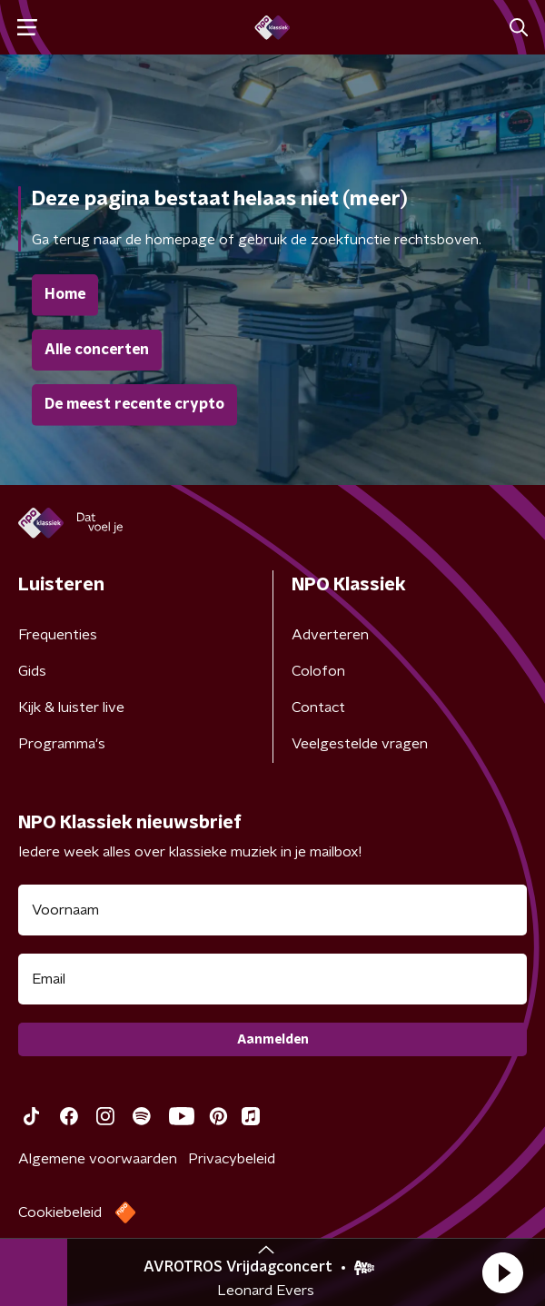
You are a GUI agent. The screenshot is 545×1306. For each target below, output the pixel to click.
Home (65, 294)
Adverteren (330, 635)
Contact (318, 707)
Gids (32, 671)
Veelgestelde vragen (360, 744)
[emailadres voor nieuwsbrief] (272, 979)
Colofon (318, 671)
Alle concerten (97, 349)
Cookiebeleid (60, 1212)
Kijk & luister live (71, 707)
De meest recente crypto (134, 404)
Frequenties (57, 635)
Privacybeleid (231, 1159)
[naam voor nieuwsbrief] (272, 910)
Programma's (61, 744)
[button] (502, 1272)
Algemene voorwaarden (97, 1159)
